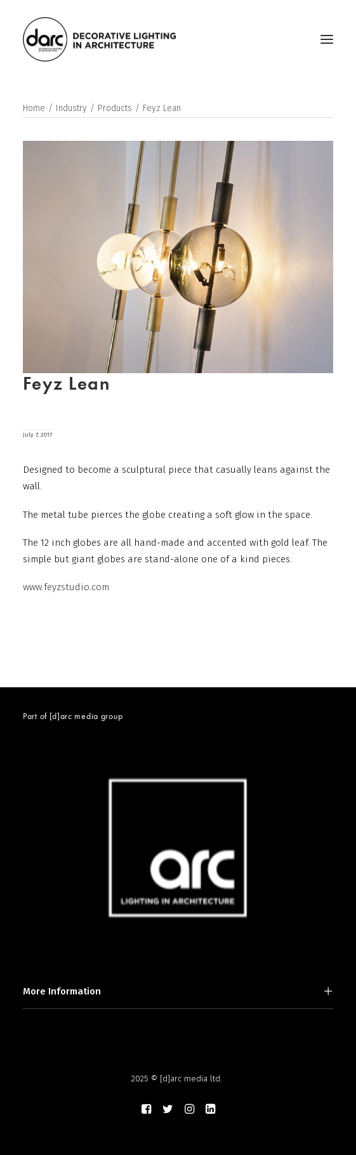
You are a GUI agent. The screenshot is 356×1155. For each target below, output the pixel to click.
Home (34, 108)
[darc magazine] (99, 39)
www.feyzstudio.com (66, 587)
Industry (71, 108)
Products (115, 108)
